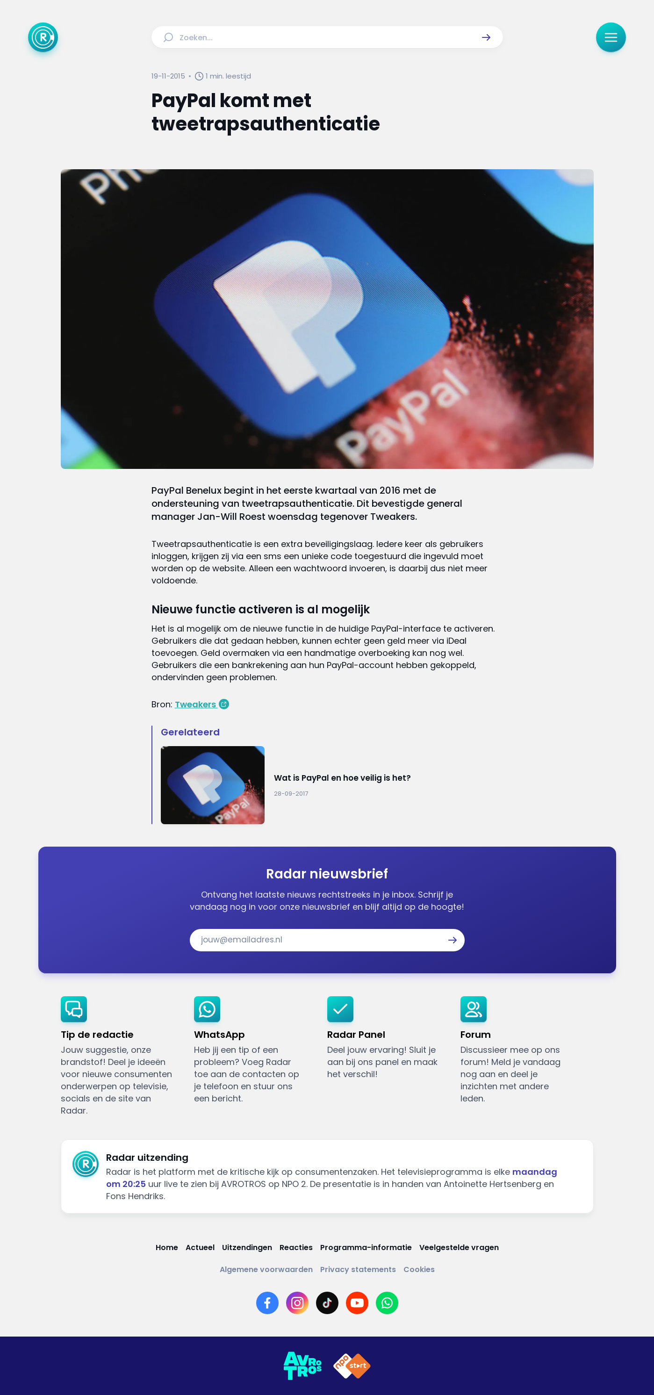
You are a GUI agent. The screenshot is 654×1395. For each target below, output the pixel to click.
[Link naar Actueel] (200, 1247)
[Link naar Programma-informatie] (366, 1247)
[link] (120, 1056)
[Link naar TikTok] (327, 1303)
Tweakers (196, 704)
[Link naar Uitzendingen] (247, 1247)
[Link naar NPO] (352, 1366)
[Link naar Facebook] (267, 1303)
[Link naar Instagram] (297, 1303)
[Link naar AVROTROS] (302, 1366)
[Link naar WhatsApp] (387, 1303)
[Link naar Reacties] (296, 1247)
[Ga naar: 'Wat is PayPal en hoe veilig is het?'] (332, 785)
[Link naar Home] (167, 1247)
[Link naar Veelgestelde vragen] (459, 1247)
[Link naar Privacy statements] (358, 1269)
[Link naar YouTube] (357, 1303)
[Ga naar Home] (43, 37)
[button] (486, 37)
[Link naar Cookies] (419, 1269)
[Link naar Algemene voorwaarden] (266, 1269)
